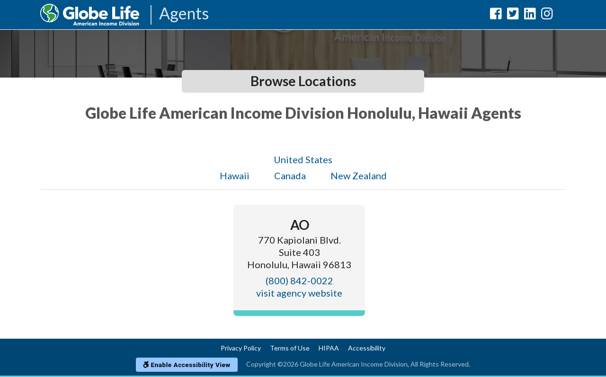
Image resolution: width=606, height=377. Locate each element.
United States (303, 159)
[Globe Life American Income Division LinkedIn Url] (530, 15)
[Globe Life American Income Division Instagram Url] (547, 15)
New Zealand (358, 175)
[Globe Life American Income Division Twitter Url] (513, 15)
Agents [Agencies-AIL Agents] (184, 14)
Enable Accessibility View (187, 364)
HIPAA (329, 348)
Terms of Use (290, 348)
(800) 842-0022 (299, 280)
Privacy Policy (241, 348)
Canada (290, 175)
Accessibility (366, 348)
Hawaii (235, 175)
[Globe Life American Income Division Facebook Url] (496, 15)
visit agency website (299, 292)
